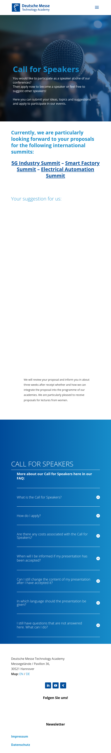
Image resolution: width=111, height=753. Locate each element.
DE (28, 674)
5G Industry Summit (35, 163)
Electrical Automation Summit (67, 172)
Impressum (19, 736)
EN (21, 674)
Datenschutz (20, 745)
